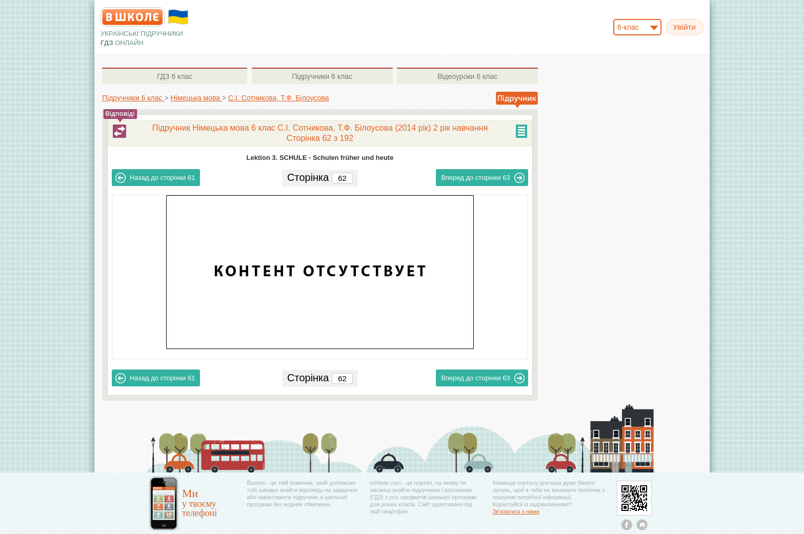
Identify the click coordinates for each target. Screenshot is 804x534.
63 (483, 178)
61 (155, 178)
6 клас (174, 76)
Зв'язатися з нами (516, 511)
